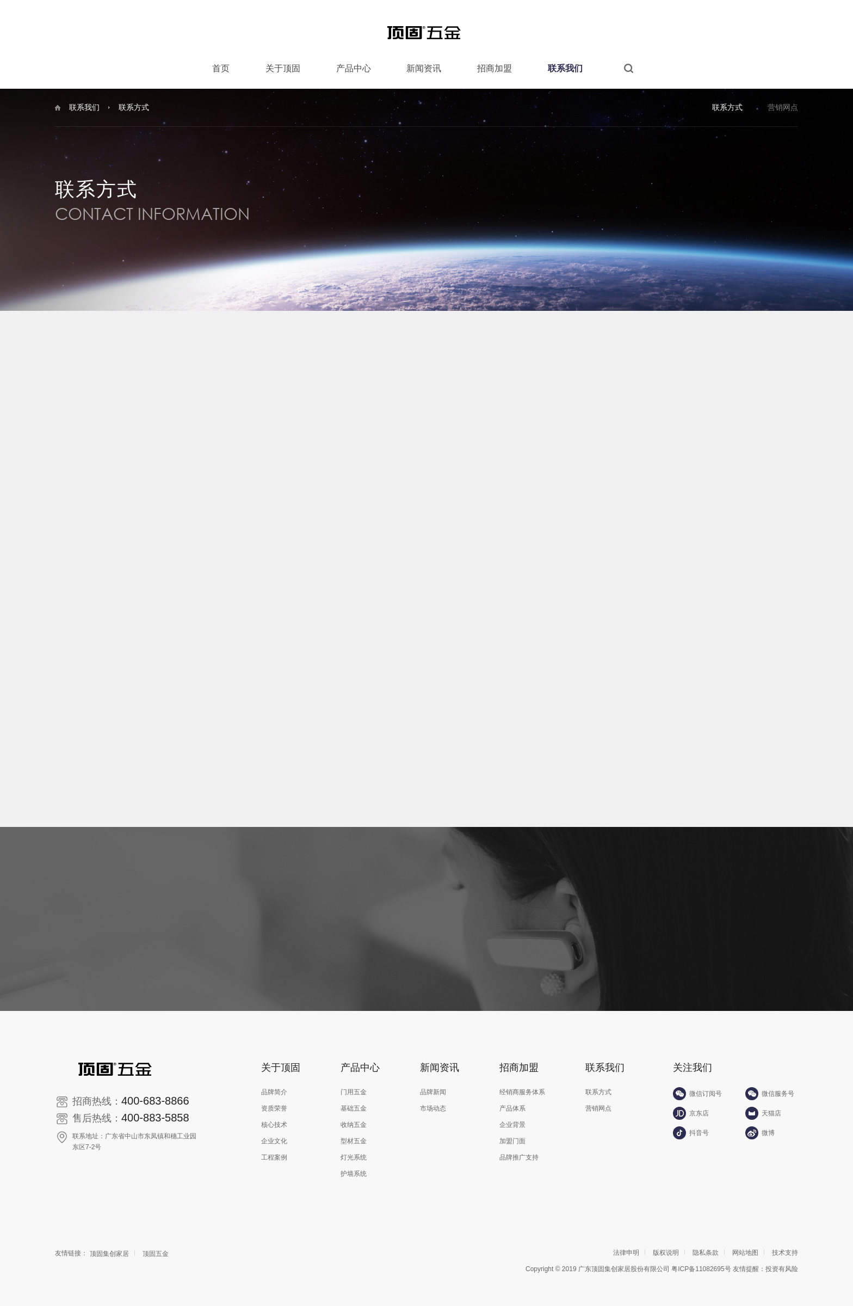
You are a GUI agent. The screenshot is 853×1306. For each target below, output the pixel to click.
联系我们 (565, 68)
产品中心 (353, 68)
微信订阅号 (697, 1085)
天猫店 (763, 1104)
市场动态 (433, 1100)
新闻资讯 (423, 68)
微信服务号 (769, 1085)
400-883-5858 (155, 1109)
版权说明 (666, 1244)
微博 (760, 1124)
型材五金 (354, 1133)
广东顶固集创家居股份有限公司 (624, 1261)
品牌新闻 (433, 1084)
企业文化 (274, 1133)
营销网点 (783, 107)
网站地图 (745, 1244)
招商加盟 (494, 68)
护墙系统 (354, 1165)
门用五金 (354, 1084)
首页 (221, 68)
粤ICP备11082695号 (701, 1261)
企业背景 (512, 1116)
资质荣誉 (274, 1100)
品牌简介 (274, 1084)
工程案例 (274, 1149)
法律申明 (626, 1244)
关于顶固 (282, 68)
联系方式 (727, 107)
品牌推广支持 (519, 1149)
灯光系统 (354, 1149)
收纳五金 (354, 1116)
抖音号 (691, 1124)
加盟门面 (512, 1133)
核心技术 (274, 1116)
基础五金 (354, 1100)
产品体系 (512, 1100)
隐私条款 (706, 1244)
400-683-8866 (155, 1093)
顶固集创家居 (109, 1245)
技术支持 (785, 1244)
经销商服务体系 (522, 1084)
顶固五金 (156, 1245)
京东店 (691, 1104)
